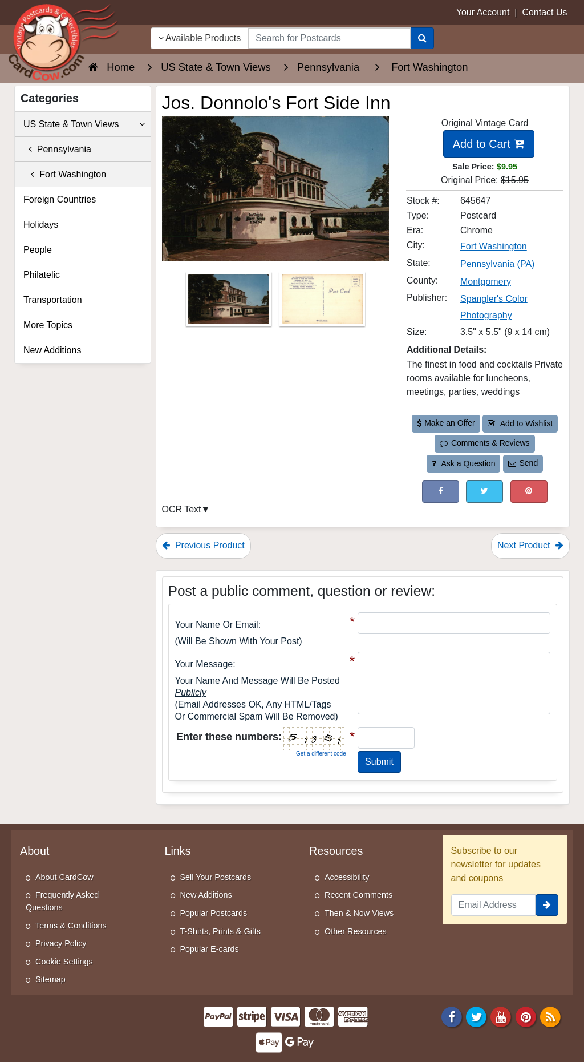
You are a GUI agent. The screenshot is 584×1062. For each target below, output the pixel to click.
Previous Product (203, 545)
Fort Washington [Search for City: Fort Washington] (493, 246)
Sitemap (50, 979)
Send (523, 462)
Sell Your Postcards (216, 877)
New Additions (52, 350)
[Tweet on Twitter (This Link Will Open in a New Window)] (484, 491)
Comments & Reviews (484, 442)
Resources (336, 851)
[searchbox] (329, 38)
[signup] (547, 905)
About (35, 851)
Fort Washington (64, 174)
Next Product (530, 545)
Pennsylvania (57, 149)
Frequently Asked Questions (62, 901)
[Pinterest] (526, 1016)
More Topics (47, 325)
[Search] (422, 38)
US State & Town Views (84, 124)
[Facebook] (452, 1016)
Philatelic (41, 275)
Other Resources (356, 931)
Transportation (52, 300)
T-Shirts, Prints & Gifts (220, 931)
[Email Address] (493, 905)
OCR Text (181, 509)
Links (178, 851)
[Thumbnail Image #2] (322, 303)
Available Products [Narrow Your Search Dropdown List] (199, 38)
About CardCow (64, 877)
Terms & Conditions (71, 925)
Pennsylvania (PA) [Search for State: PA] (497, 264)
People (37, 250)
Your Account (483, 12)
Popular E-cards (209, 949)
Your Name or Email (216, 624)
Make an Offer (446, 422)
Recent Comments (358, 894)
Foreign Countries (59, 199)
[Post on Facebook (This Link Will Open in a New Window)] (440, 491)
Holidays (40, 224)
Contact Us (544, 12)
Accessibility (347, 877)
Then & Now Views (359, 913)
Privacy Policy (61, 943)
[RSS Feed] (550, 1016)
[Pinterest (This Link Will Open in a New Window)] (529, 491)
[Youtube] (501, 1016)
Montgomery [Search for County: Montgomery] (485, 281)
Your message (204, 664)
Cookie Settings (64, 961)
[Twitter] (476, 1016)
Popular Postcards (214, 913)
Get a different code (321, 753)
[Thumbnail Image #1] (230, 303)
